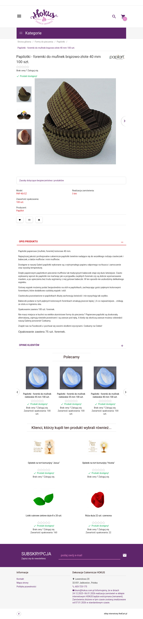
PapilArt (20, 210)
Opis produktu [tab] (28, 241)
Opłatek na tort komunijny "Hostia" (98, 463)
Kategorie (30, 33)
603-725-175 (79, 586)
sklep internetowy (111, 614)
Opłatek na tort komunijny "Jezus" (44, 463)
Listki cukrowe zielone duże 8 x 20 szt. (44, 515)
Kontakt (20, 579)
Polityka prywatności (26, 586)
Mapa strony (22, 583)
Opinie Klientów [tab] (29, 345)
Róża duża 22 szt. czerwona (98, 515)
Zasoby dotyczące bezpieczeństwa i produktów (41, 180)
